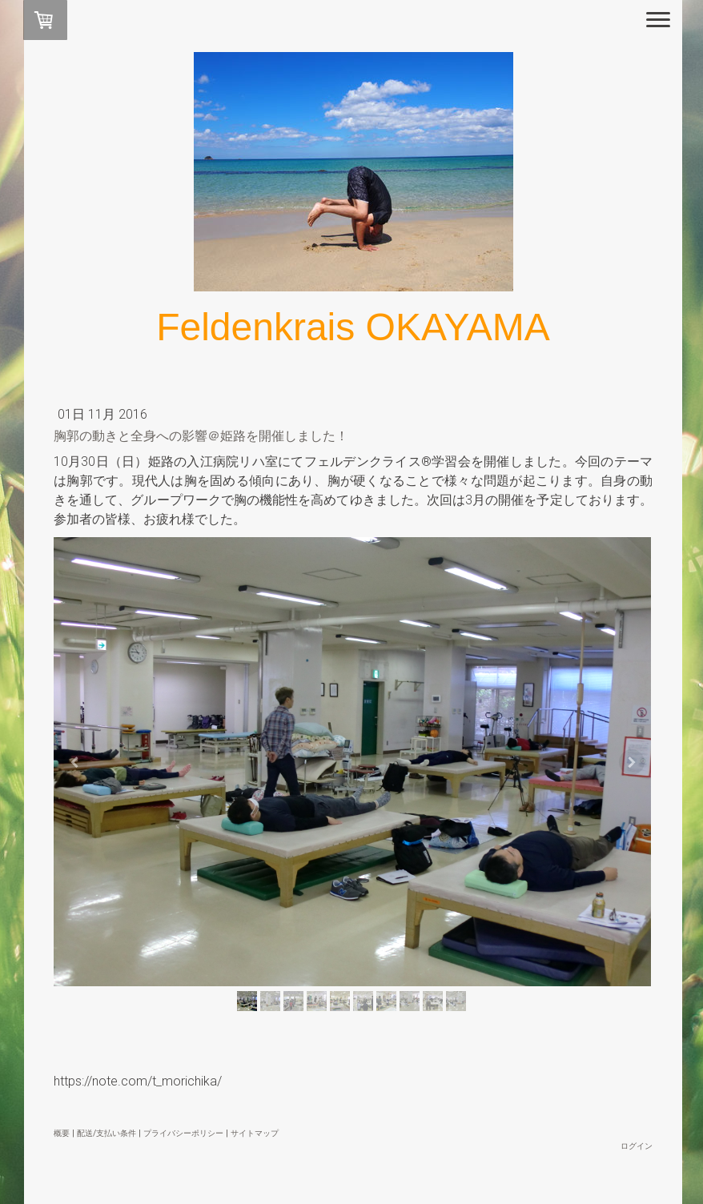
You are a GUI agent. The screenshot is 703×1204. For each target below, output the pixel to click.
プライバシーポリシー (183, 1131)
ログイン (637, 1143)
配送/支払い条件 (106, 1131)
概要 (62, 1131)
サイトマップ (255, 1131)
